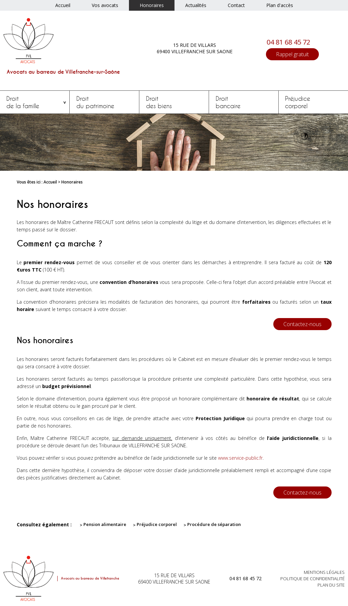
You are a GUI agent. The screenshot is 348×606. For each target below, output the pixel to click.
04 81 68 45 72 (288, 42)
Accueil (62, 5)
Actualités (195, 5)
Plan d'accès (279, 5)
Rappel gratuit (292, 54)
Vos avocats (105, 5)
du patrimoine (104, 102)
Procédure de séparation (214, 524)
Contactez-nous (302, 324)
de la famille (35, 102)
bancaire (244, 102)
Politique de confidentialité (312, 579)
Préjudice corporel (157, 524)
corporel (313, 102)
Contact (236, 5)
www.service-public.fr (240, 458)
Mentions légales (324, 572)
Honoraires (152, 5)
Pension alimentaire (104, 524)
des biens (174, 102)
